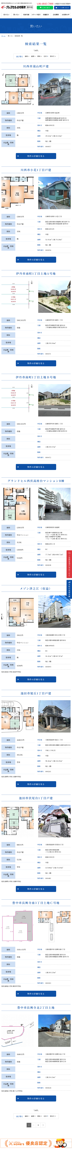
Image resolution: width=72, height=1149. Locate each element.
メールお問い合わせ (63, 8)
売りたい (6, 14)
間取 (38, 56)
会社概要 (56, 14)
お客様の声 (65, 14)
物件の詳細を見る (36, 156)
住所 (45, 56)
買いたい (16, 14)
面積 (32, 56)
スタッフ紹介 (36, 14)
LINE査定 (46, 8)
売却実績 (26, 14)
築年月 (52, 56)
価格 (26, 56)
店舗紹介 (46, 14)
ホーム (3, 36)
